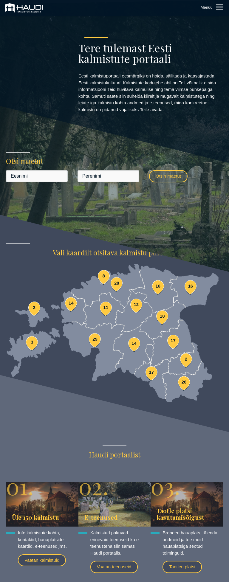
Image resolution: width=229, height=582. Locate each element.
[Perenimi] (108, 176)
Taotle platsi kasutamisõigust (180, 514)
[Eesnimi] (37, 176)
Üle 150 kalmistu (35, 517)
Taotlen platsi (182, 566)
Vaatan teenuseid (114, 566)
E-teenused (101, 517)
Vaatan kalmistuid (41, 560)
